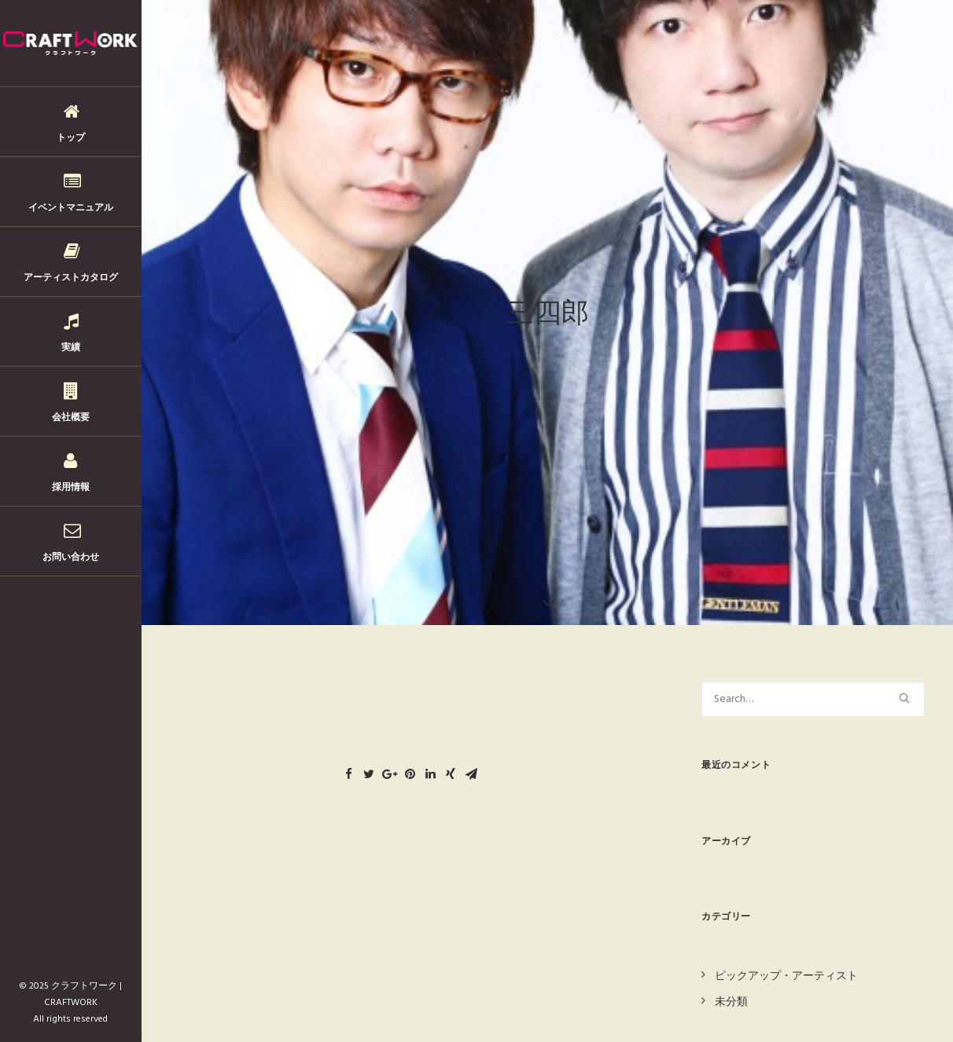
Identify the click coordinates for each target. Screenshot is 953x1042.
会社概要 (71, 416)
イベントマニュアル (70, 207)
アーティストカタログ (71, 276)
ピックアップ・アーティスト (786, 965)
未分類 (731, 991)
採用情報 (71, 486)
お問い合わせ (70, 556)
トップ (71, 137)
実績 (70, 346)
